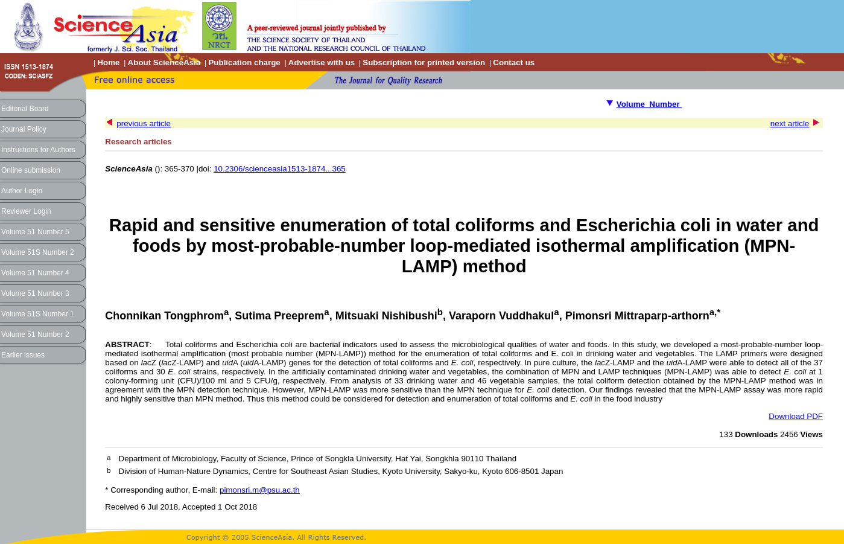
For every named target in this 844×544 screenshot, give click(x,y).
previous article (143, 123)
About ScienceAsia (164, 62)
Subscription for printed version (424, 62)
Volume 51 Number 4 (35, 273)
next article (789, 123)
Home (108, 62)
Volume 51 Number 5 (35, 232)
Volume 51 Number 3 (35, 293)
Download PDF (796, 416)
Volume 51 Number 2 (35, 334)
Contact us (514, 62)
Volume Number (649, 104)
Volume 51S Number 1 (37, 314)
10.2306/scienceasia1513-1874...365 (280, 168)
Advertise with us (321, 62)
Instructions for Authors (38, 150)
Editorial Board (25, 108)
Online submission (30, 170)
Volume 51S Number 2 (37, 252)
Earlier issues (23, 355)
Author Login (21, 191)
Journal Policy (23, 129)
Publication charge (244, 62)
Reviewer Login (26, 211)
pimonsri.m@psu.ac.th (260, 489)
